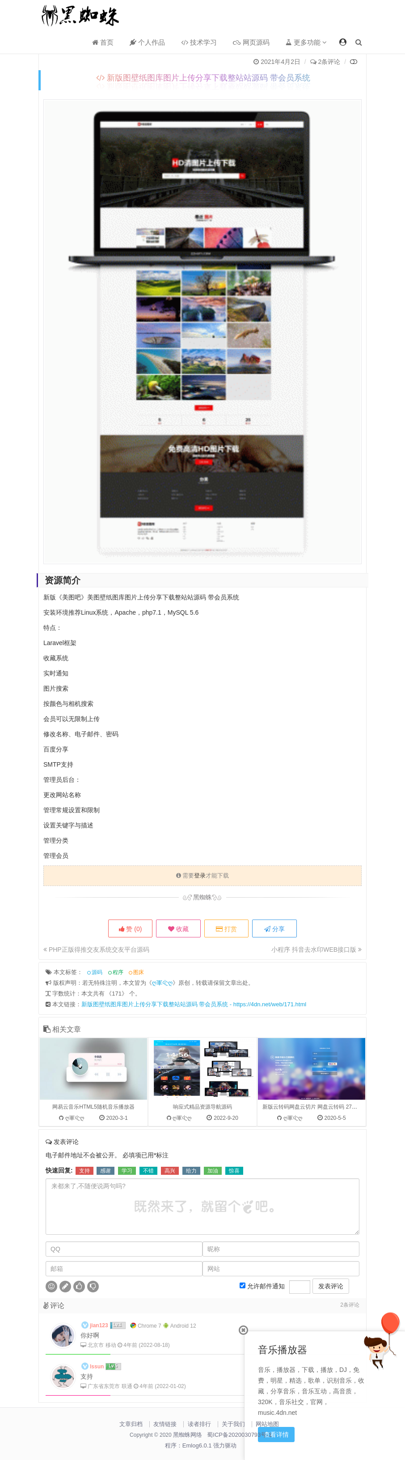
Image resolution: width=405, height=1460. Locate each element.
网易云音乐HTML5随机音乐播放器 (93, 1149)
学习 (127, 1213)
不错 (148, 1213)
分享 (275, 929)
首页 (103, 42)
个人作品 (147, 42)
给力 (191, 1213)
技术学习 (199, 42)
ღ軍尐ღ (162, 1024)
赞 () (130, 929)
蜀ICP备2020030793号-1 (239, 1434)
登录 (200, 875)
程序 (118, 1014)
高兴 (170, 1213)
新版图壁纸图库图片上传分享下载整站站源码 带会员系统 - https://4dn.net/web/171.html (194, 1046)
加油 (212, 1213)
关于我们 (233, 1424)
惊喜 (234, 1213)
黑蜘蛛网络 (187, 1434)
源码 (97, 1014)
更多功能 (306, 42)
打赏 (226, 929)
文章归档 (131, 1424)
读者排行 (199, 1424)
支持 (84, 1213)
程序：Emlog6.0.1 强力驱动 (200, 1445)
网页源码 (251, 42)
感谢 (105, 1213)
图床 (138, 1014)
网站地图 (267, 1424)
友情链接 (165, 1424)
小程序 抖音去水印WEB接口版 (316, 949)
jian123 (99, 1367)
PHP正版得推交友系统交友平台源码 (96, 949)
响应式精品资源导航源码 (202, 1149)
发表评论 (330, 1328)
